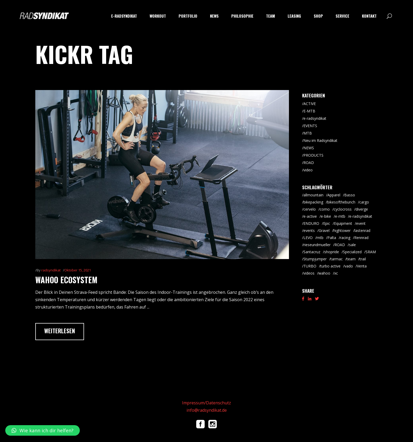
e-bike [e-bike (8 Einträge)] (326, 216)
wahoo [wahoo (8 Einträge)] (324, 273)
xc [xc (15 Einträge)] (336, 273)
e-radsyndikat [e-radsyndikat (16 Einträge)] (360, 216)
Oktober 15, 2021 (77, 270)
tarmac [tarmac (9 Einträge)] (337, 258)
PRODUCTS (313, 155)
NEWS (308, 147)
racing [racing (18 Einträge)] (345, 237)
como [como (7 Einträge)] (325, 209)
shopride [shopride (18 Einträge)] (331, 251)
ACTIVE (309, 103)
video (308, 169)
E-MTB (309, 110)
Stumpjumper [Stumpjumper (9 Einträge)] (315, 258)
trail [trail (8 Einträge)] (363, 258)
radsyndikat (51, 270)
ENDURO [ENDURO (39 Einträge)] (311, 223)
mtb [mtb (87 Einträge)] (320, 237)
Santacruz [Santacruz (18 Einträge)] (311, 251)
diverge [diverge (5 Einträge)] (362, 209)
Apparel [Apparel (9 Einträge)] (333, 194)
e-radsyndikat (314, 118)
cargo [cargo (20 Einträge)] (364, 202)
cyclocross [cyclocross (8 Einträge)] (343, 209)
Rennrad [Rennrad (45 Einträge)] (361, 237)
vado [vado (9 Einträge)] (349, 266)
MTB (307, 133)
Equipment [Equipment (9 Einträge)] (343, 223)
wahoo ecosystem (66, 280)
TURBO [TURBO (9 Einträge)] (309, 266)
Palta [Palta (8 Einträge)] (331, 237)
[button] (42, 430)
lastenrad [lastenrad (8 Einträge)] (362, 230)
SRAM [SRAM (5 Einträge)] (371, 251)
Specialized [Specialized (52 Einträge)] (352, 251)
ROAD (308, 162)
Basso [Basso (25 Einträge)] (349, 194)
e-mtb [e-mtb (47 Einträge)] (340, 216)
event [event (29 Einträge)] (361, 223)
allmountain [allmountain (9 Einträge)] (313, 194)
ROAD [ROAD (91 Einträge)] (340, 244)
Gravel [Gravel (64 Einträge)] (324, 230)
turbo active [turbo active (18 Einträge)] (330, 266)
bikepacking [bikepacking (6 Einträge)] (313, 202)
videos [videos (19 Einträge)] (308, 273)
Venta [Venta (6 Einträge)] (362, 266)
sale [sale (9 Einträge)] (352, 244)
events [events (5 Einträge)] (309, 230)
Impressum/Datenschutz (206, 403)
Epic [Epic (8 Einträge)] (326, 223)
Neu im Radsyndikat (320, 140)
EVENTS (310, 125)
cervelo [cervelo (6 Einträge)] (309, 209)
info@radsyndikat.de (206, 410)
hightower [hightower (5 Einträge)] (342, 230)
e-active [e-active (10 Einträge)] (310, 216)
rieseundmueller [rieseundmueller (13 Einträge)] (317, 244)
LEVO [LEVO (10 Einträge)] (308, 237)
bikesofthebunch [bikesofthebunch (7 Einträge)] (341, 202)
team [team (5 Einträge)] (351, 258)
